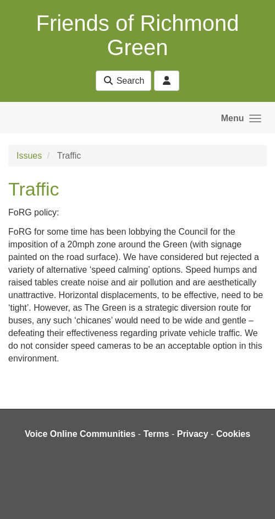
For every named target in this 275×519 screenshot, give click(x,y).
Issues (29, 155)
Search (123, 80)
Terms (156, 434)
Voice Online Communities (80, 434)
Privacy (192, 434)
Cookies (233, 434)
